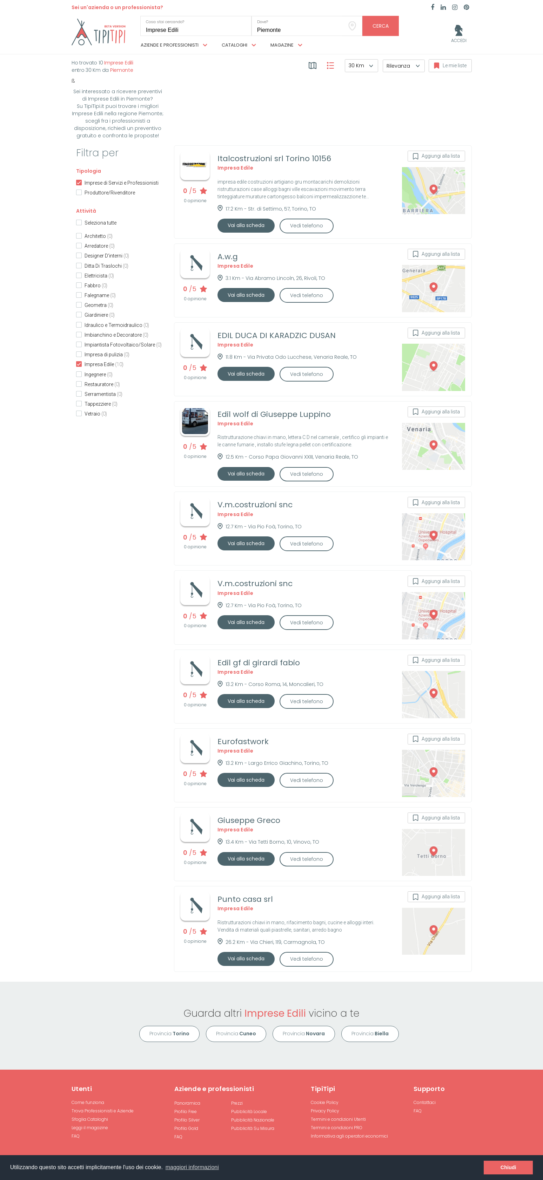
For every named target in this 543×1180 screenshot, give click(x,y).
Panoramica (187, 1103)
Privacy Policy (325, 1111)
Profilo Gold (186, 1128)
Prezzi (237, 1103)
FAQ (76, 1136)
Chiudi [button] (508, 1167)
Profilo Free (185, 1111)
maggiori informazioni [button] (192, 1167)
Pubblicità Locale (249, 1111)
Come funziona (88, 1102)
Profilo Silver (187, 1120)
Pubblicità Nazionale (252, 1120)
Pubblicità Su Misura (252, 1128)
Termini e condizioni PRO (336, 1128)
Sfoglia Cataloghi (90, 1119)
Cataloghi (239, 45)
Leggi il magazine (90, 1128)
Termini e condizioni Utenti (338, 1119)
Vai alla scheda (246, 225)
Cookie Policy (324, 1102)
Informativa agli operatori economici (349, 1136)
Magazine (286, 45)
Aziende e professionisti (174, 45)
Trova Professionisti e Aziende (103, 1111)
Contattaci (425, 1102)
